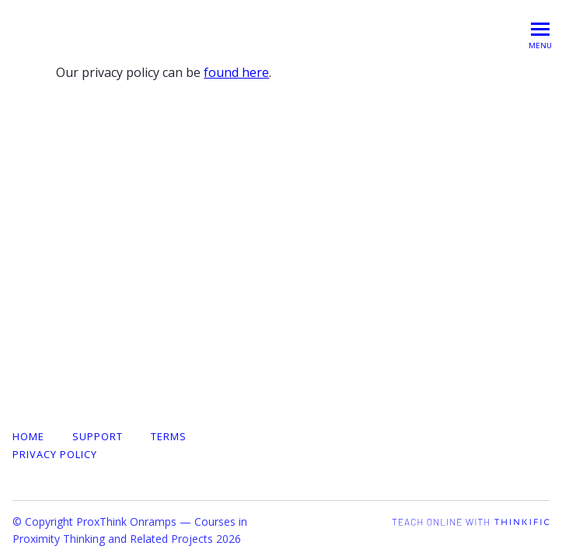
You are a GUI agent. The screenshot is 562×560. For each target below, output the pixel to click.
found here (236, 72)
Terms (169, 436)
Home (28, 436)
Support (97, 436)
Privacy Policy (54, 454)
